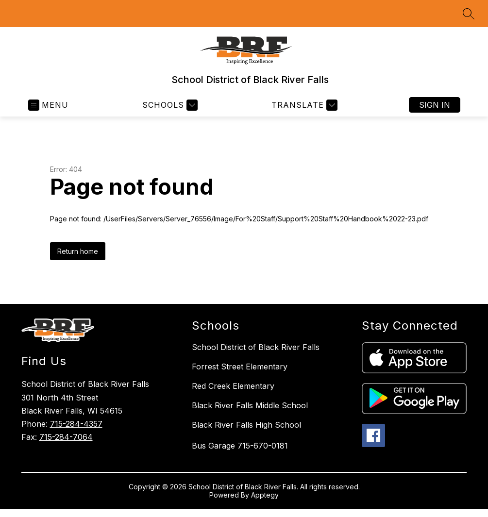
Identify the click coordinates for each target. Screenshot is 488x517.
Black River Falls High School (246, 425)
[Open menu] (48, 105)
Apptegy (265, 495)
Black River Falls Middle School (250, 405)
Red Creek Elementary (233, 386)
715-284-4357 (76, 424)
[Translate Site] (303, 105)
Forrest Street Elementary (239, 366)
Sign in (434, 105)
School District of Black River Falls (256, 347)
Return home (77, 251)
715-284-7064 (66, 437)
